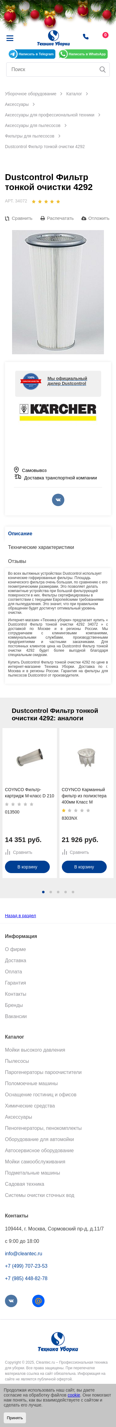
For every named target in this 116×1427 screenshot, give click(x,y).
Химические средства (30, 1105)
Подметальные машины (32, 1173)
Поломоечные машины (31, 1083)
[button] (43, 892)
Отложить (98, 218)
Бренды (14, 1005)
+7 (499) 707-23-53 (26, 1266)
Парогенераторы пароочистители (43, 1072)
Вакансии (16, 1016)
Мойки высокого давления (35, 1050)
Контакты (15, 994)
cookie (74, 1395)
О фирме (15, 949)
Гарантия (15, 982)
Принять (15, 1418)
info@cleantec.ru (23, 1253)
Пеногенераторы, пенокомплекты (43, 1128)
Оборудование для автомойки (39, 1139)
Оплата (13, 971)
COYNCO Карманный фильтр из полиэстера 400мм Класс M (84, 795)
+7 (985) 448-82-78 (26, 1278)
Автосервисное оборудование (39, 1150)
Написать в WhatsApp (87, 54)
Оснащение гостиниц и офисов (40, 1094)
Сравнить (22, 218)
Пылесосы (17, 1061)
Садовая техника (24, 1184)
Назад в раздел (20, 915)
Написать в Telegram (36, 54)
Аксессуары (18, 1117)
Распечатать (60, 218)
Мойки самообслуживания (35, 1161)
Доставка (15, 960)
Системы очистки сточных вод (39, 1195)
